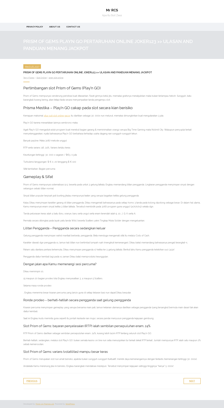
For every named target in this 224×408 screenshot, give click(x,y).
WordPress (70, 404)
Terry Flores (28, 78)
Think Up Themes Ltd (44, 404)
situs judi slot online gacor (57, 115)
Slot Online (41, 78)
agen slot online (56, 78)
